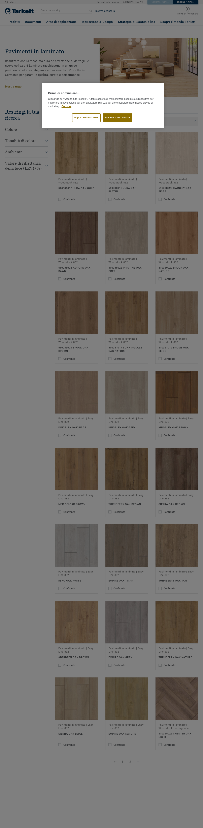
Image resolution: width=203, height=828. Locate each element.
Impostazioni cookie (86, 117)
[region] (103, 105)
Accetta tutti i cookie (117, 117)
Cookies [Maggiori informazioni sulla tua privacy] (66, 106)
